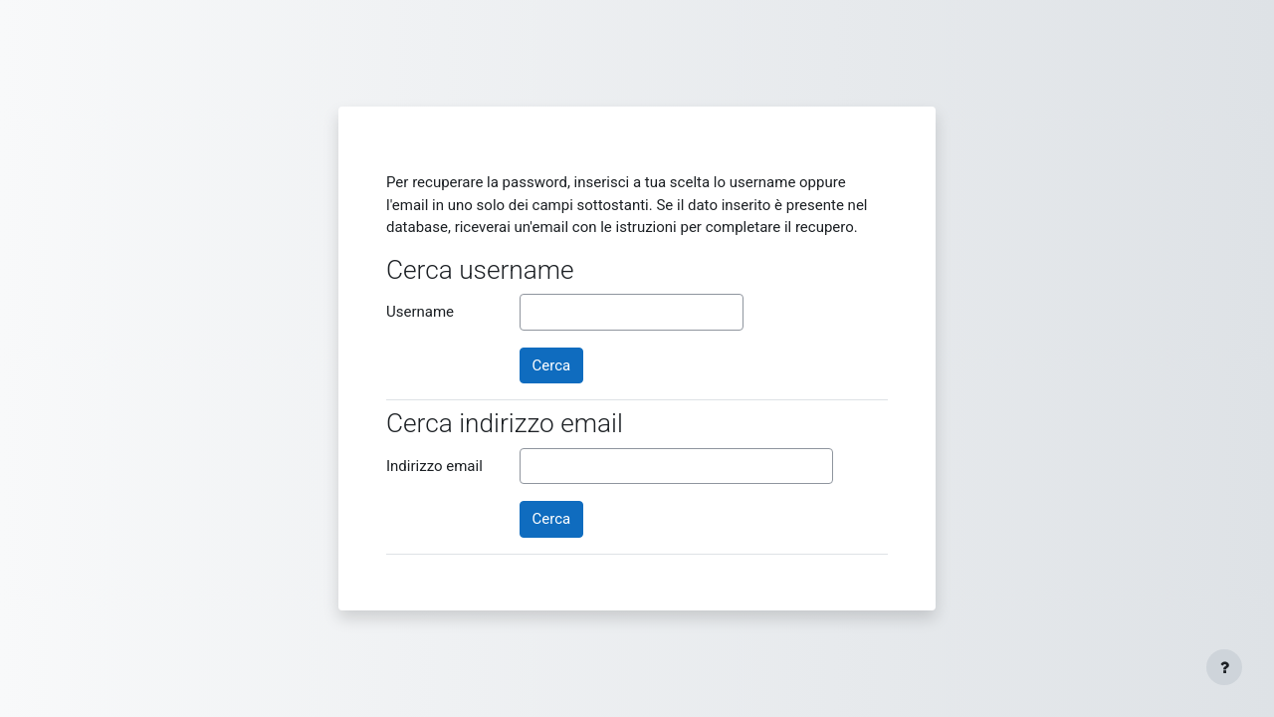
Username (420, 312)
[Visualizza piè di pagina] (1224, 667)
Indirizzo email (434, 466)
